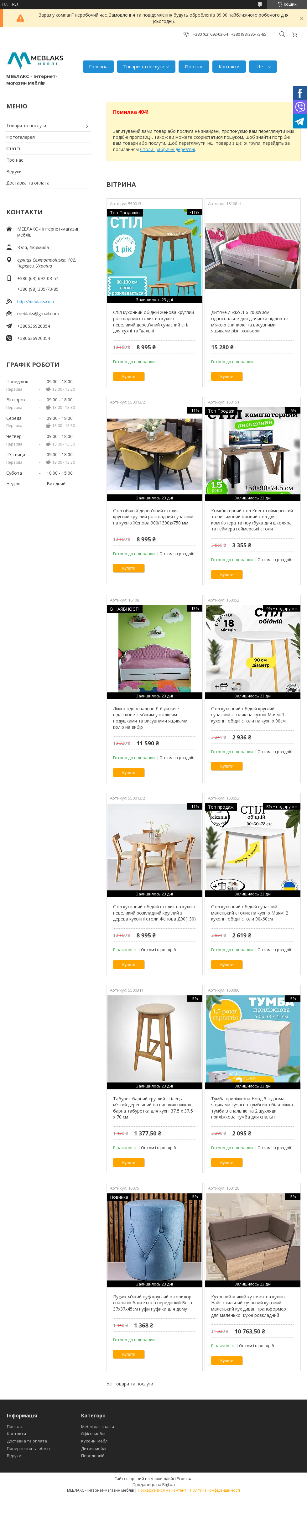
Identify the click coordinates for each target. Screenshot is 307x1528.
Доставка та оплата (27, 183)
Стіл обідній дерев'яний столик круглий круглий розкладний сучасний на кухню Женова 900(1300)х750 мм (153, 517)
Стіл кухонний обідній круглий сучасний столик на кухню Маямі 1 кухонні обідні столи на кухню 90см (248, 715)
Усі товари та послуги (130, 1384)
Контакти (229, 66)
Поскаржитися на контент (162, 1490)
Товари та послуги (143, 66)
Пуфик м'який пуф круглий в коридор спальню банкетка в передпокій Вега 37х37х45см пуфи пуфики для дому (152, 1303)
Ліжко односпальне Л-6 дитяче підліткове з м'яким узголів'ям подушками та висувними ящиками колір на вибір (150, 718)
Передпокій (93, 1455)
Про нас (194, 66)
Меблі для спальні (99, 1426)
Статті (13, 148)
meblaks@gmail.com (38, 313)
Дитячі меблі (93, 1448)
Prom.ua (185, 1478)
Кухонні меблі (94, 1441)
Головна (98, 66)
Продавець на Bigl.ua (154, 1484)
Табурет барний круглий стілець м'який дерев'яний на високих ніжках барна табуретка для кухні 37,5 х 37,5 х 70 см (153, 1108)
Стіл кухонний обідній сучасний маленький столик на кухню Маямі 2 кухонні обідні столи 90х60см (249, 913)
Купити (128, 376)
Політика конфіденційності (215, 1490)
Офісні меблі (93, 1434)
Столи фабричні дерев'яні (167, 149)
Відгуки (14, 172)
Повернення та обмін (28, 1448)
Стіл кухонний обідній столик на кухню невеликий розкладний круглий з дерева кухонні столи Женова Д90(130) (154, 913)
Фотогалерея (20, 137)
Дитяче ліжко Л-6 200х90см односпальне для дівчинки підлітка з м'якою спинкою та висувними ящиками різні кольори (250, 321)
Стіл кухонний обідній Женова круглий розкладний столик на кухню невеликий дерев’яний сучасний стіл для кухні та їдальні (153, 321)
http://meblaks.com (35, 301)
